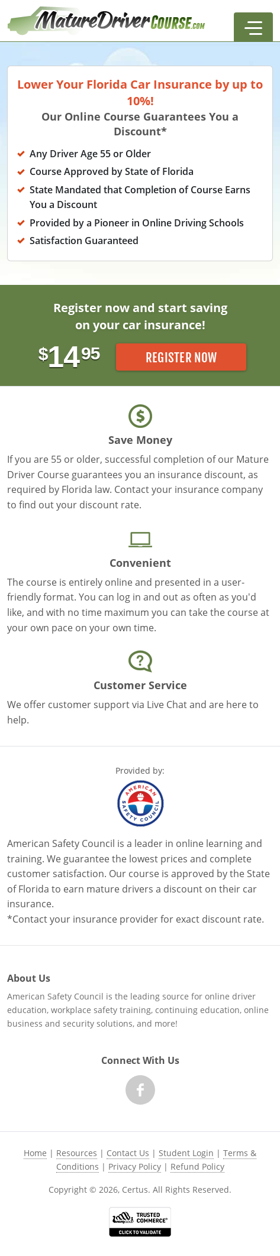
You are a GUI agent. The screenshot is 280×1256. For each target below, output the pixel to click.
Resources (76, 1152)
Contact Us (128, 1152)
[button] (253, 27)
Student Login (186, 1152)
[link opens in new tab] (140, 1222)
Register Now (181, 357)
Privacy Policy (134, 1166)
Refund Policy (197, 1166)
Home (35, 1152)
